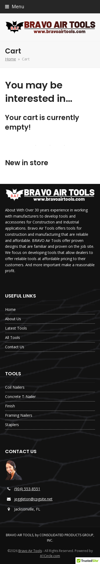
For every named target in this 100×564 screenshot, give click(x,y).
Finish (10, 405)
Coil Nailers (15, 387)
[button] (14, 6)
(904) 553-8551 (27, 488)
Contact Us (14, 346)
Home (10, 309)
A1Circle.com (50, 556)
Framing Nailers (18, 415)
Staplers (12, 424)
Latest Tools (16, 328)
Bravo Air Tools (30, 550)
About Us (13, 318)
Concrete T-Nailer (20, 396)
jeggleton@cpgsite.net (33, 498)
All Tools (12, 337)
